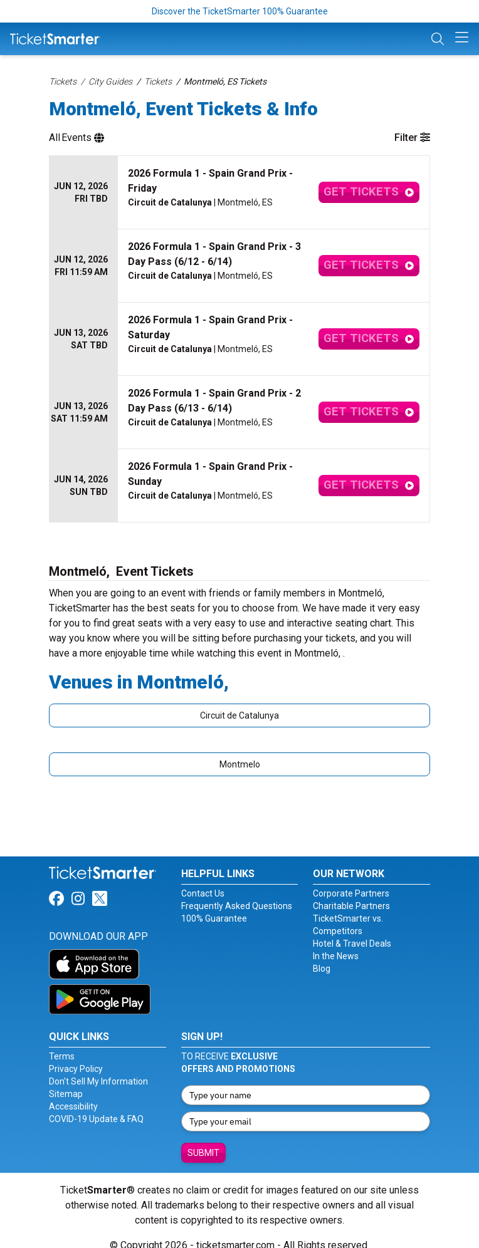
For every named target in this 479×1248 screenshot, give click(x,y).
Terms (62, 1041)
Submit (203, 1138)
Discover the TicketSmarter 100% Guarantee (240, 11)
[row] (239, 185)
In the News (336, 941)
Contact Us (202, 878)
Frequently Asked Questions (236, 891)
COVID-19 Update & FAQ (96, 1104)
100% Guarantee (214, 903)
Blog (321, 954)
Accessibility (73, 1091)
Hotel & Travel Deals (352, 928)
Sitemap (66, 1079)
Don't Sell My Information (98, 1066)
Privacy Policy (76, 1054)
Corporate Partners (351, 878)
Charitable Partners (351, 891)
